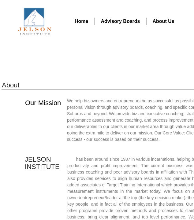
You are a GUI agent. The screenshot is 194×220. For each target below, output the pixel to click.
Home (81, 21)
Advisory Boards (120, 21)
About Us (163, 21)
